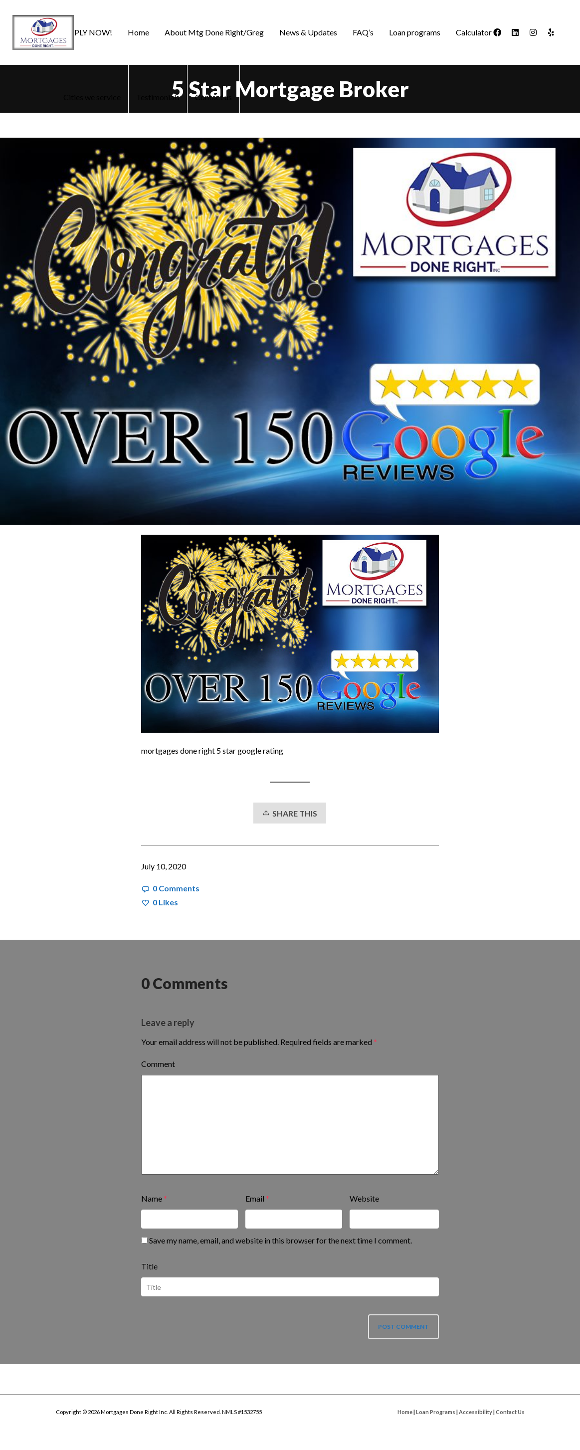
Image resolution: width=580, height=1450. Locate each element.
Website (364, 1198)
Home (404, 1412)
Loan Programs (435, 1412)
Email (254, 1198)
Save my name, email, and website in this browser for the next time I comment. (280, 1240)
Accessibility (475, 1412)
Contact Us (510, 1412)
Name (151, 1198)
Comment (158, 1063)
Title (149, 1266)
